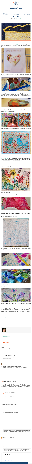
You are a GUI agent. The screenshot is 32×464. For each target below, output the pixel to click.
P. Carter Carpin (6, 111)
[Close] (19, 453)
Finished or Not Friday (3, 317)
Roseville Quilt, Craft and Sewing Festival (20, 44)
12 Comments (20, 18)
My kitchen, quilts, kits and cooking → (26, 457)
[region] (11, 457)
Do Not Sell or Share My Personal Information (9, 460)
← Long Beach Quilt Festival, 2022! (5, 336)
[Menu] (16, 10)
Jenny (16, 18)
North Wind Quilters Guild (4, 158)
